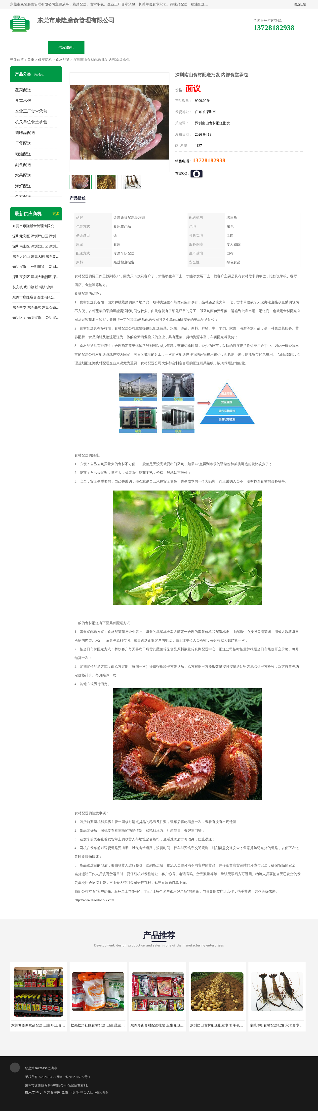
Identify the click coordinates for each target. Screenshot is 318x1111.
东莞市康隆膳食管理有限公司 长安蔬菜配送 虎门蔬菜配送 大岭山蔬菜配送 (36, 297)
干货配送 (23, 143)
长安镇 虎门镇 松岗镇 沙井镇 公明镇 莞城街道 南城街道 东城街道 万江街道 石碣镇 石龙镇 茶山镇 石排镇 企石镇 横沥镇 (36, 287)
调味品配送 (25, 132)
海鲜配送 (23, 186)
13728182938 (209, 160)
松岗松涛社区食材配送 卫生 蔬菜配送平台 (103, 1025)
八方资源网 (52, 1092)
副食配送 (23, 165)
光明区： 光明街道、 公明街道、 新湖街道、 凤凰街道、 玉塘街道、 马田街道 (36, 318)
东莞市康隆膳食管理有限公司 (46, 1085)
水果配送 (23, 175)
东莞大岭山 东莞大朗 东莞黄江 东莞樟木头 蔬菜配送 (36, 256)
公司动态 (178, 47)
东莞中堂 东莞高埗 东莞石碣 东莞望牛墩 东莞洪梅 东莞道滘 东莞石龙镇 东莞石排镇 (36, 307)
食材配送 (63, 60)
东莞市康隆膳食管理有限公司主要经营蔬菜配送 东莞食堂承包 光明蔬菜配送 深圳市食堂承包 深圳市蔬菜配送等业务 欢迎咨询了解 (36, 226)
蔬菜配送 (23, 90)
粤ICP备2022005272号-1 (73, 1077)
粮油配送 (23, 154)
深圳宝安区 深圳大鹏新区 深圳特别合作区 (36, 277)
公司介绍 (141, 47)
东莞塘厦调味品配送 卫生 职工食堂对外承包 (45, 1025)
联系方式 (252, 47)
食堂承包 (23, 100)
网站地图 (101, 1092)
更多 (55, 214)
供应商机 (66, 47)
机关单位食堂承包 (31, 122)
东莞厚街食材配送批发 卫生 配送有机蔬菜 (162, 1025)
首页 (30, 60)
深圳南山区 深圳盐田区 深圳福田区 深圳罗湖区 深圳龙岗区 (36, 246)
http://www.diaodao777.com (94, 900)
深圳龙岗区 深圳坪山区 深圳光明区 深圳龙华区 (36, 236)
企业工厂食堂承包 (31, 111)
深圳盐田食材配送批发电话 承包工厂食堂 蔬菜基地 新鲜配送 (236, 1025)
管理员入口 (85, 1092)
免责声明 (68, 1092)
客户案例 (215, 47)
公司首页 (29, 47)
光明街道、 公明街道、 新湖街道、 (36, 267)
